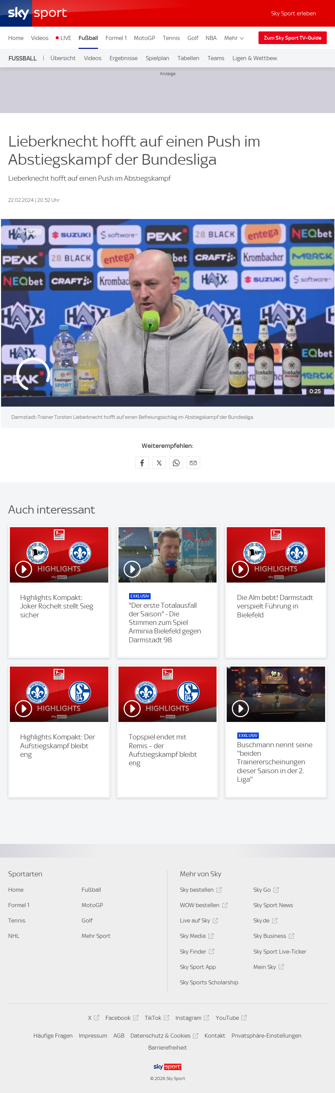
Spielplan (157, 58)
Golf (192, 38)
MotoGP (144, 38)
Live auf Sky (198, 921)
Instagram (191, 1019)
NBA (211, 38)
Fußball (88, 38)
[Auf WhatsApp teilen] (176, 462)
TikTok (156, 1019)
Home (16, 38)
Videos (39, 38)
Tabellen (188, 58)
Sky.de (264, 921)
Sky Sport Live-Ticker (279, 951)
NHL (13, 935)
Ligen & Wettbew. (255, 58)
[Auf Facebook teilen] (142, 462)
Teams (216, 58)
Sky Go (265, 891)
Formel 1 (116, 38)
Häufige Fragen (53, 1035)
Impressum (93, 1035)
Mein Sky (267, 968)
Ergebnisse (124, 58)
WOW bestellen (202, 906)
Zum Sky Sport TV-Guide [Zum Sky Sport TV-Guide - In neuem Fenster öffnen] (292, 38)
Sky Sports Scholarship (209, 982)
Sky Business (272, 937)
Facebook (121, 1019)
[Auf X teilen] (159, 462)
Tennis (171, 38)
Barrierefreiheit (167, 1047)
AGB (118, 1035)
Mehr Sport (96, 935)
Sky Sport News (273, 905)
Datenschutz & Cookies (163, 1036)
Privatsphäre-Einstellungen (267, 1035)
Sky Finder (196, 952)
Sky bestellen (200, 891)
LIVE (65, 38)
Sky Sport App (198, 967)
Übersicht (63, 58)
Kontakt (215, 1035)
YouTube (230, 1019)
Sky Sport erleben (293, 13)
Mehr (234, 38)
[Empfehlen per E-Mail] (193, 462)
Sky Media (195, 937)
